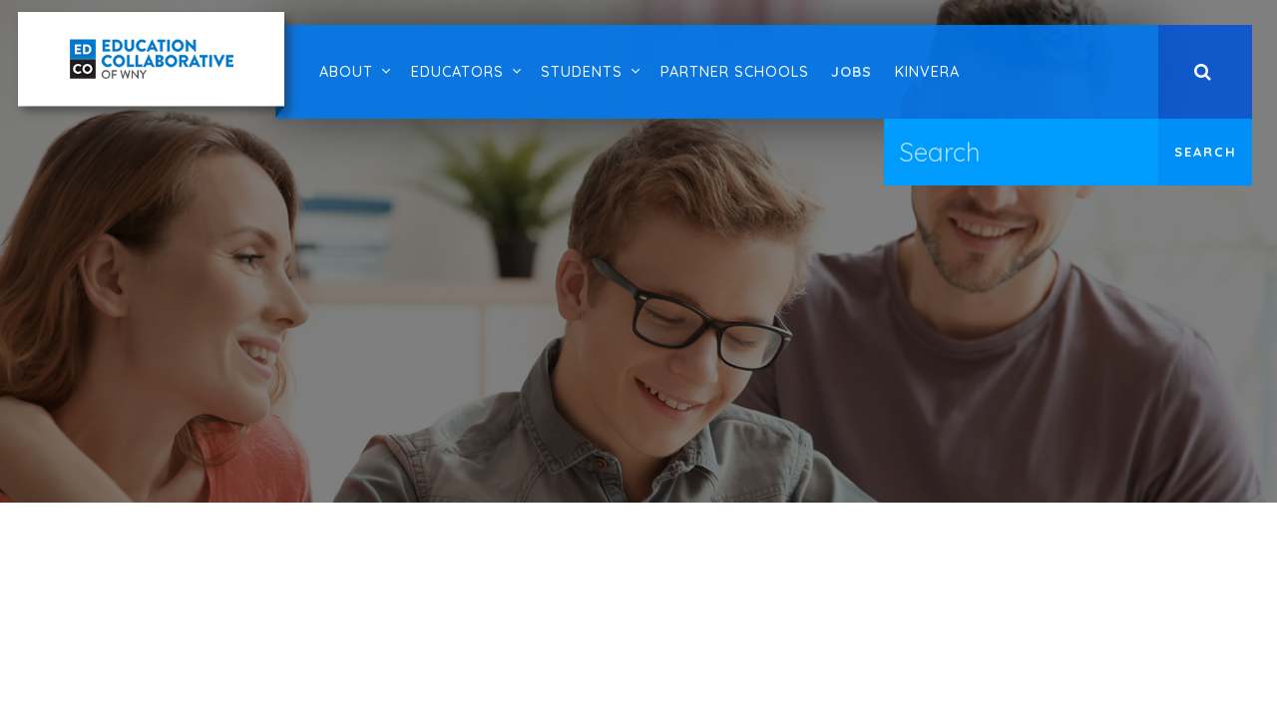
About (346, 72)
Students (582, 72)
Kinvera (927, 72)
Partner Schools (734, 72)
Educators (457, 72)
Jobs (851, 72)
